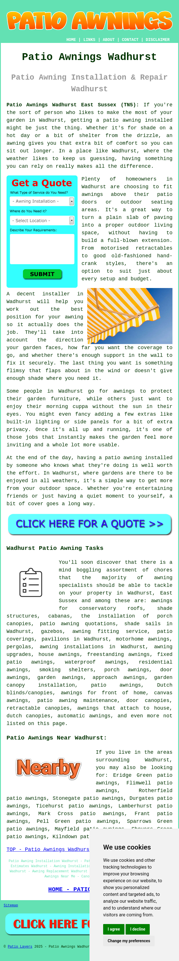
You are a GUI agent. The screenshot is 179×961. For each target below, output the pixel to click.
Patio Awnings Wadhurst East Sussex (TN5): (73, 105)
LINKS (89, 40)
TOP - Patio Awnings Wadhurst (49, 849)
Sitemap (11, 906)
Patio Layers (20, 947)
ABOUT (109, 40)
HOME (71, 40)
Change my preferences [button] (129, 941)
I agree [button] (114, 929)
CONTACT (130, 40)
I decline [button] (137, 929)
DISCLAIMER (158, 40)
